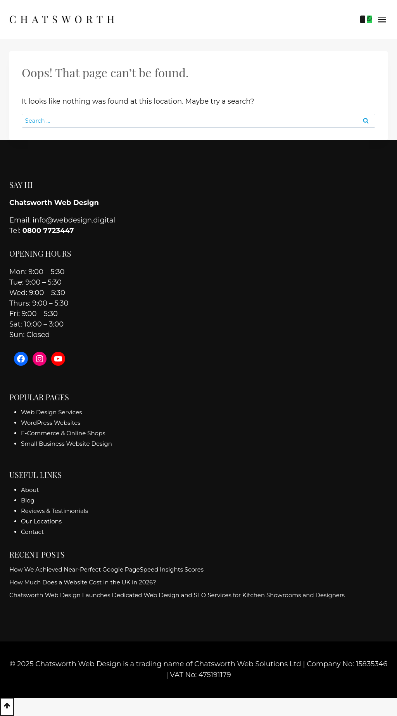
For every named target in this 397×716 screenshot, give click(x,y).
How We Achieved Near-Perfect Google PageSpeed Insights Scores (106, 569)
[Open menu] (382, 19)
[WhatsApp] (369, 19)
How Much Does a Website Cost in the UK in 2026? (82, 582)
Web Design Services (51, 412)
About (30, 490)
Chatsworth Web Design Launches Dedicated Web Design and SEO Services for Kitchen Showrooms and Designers (177, 595)
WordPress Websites (51, 422)
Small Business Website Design (66, 443)
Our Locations (41, 521)
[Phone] (363, 19)
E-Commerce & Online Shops (63, 433)
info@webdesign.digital (74, 220)
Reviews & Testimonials (54, 510)
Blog (28, 500)
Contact (32, 531)
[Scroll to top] (7, 707)
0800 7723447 (48, 230)
